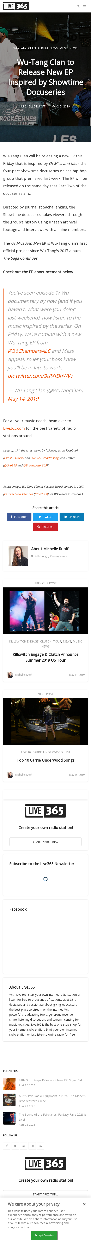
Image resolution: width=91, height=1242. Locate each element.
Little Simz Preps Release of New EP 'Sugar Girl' (51, 1080)
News (53, 48)
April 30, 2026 (27, 1085)
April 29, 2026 (27, 1106)
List (68, 752)
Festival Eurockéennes (18, 494)
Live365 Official (14, 458)
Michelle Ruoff (55, 548)
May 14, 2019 (23, 398)
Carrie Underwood (47, 752)
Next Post (46, 694)
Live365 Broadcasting (44, 458)
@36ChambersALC (29, 350)
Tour (57, 641)
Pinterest (45, 527)
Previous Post (45, 583)
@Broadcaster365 (35, 465)
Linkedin (72, 517)
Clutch (45, 641)
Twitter (46, 517)
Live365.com (14, 428)
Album (42, 48)
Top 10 (26, 752)
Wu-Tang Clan (24, 48)
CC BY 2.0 (41, 494)
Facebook (19, 517)
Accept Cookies (44, 1235)
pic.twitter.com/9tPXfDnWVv (40, 375)
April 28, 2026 (27, 1124)
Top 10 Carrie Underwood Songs (45, 760)
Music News (68, 48)
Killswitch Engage (23, 641)
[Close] (84, 1204)
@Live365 (10, 465)
